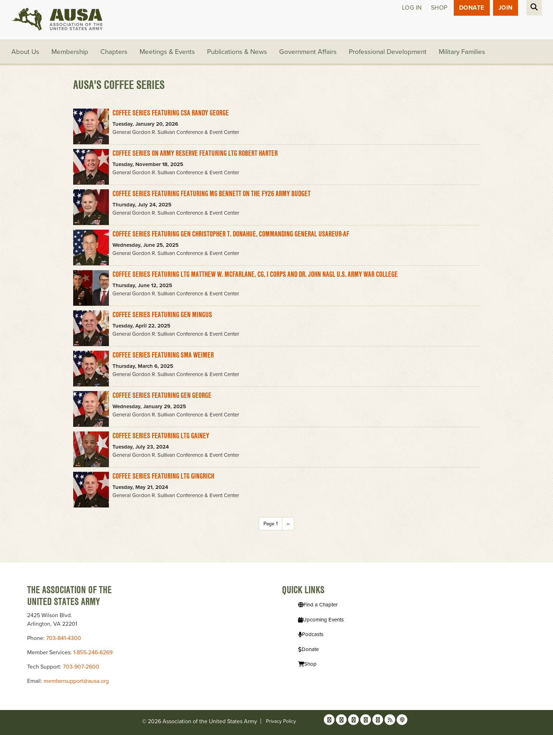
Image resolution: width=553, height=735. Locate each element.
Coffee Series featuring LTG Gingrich (163, 476)
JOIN (505, 7)
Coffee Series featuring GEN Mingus (162, 314)
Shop (439, 7)
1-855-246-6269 (92, 652)
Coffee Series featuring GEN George (161, 395)
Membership (69, 52)
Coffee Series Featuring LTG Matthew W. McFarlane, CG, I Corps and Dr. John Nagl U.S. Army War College (255, 274)
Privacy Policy (281, 721)
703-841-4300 (63, 638)
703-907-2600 (81, 666)
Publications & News (237, 52)
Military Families (462, 52)
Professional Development (388, 52)
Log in (412, 7)
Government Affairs (308, 52)
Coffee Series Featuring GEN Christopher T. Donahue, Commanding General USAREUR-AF (230, 234)
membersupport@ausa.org (76, 681)
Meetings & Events (167, 52)
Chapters (113, 52)
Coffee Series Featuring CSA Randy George (170, 113)
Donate (471, 7)
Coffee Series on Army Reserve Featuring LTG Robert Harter (195, 153)
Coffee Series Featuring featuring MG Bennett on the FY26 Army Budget (211, 193)
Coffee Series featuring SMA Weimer (163, 355)
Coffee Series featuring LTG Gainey (160, 435)
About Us (25, 52)
